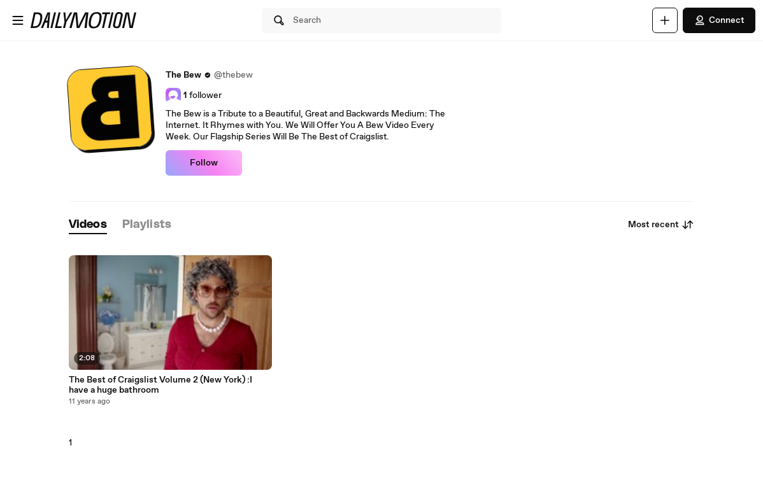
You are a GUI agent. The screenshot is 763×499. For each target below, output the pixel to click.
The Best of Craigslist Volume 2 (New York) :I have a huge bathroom (160, 385)
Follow (204, 163)
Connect (719, 20)
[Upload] (665, 20)
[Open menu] (18, 20)
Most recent (661, 224)
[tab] (88, 225)
